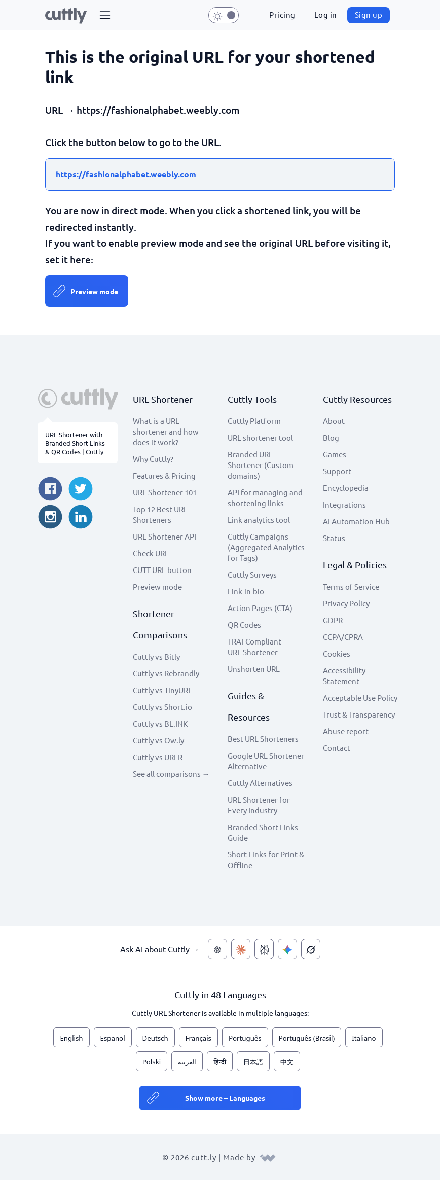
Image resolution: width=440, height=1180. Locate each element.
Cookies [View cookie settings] (336, 653)
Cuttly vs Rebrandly (166, 673)
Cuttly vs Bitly (156, 656)
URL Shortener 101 (165, 492)
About (334, 420)
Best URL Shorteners (263, 738)
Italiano (364, 1038)
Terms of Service (351, 586)
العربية (187, 1061)
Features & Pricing (164, 475)
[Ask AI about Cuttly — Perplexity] (264, 949)
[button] (105, 15)
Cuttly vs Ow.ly (158, 740)
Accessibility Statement (344, 675)
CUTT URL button (162, 570)
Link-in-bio (246, 591)
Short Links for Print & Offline (266, 859)
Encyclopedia (346, 487)
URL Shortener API (164, 536)
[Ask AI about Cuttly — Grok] (310, 949)
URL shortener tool (260, 437)
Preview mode (94, 291)
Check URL (151, 553)
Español (112, 1038)
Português (245, 1038)
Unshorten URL (254, 668)
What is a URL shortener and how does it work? (166, 431)
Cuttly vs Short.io (162, 706)
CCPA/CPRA (343, 636)
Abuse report (346, 731)
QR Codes (244, 624)
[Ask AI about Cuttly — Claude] (240, 949)
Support (337, 471)
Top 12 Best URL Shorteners (160, 514)
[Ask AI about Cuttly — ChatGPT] (217, 949)
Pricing (282, 14)
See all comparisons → (171, 773)
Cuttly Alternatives (260, 783)
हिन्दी (219, 1061)
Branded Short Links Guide (263, 832)
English (71, 1038)
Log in (325, 14)
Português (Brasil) (307, 1038)
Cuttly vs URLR (157, 757)
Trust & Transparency (359, 714)
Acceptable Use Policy (360, 697)
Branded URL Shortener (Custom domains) (261, 464)
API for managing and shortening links (265, 497)
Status (334, 538)
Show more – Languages (225, 1097)
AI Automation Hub (356, 521)
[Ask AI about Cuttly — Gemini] (287, 949)
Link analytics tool (259, 519)
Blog (331, 437)
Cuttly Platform (254, 420)
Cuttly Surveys (252, 574)
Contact (336, 748)
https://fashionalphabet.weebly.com (126, 174)
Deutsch (155, 1038)
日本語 (253, 1061)
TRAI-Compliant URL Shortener (254, 646)
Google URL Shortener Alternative (266, 760)
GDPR (333, 620)
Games (334, 454)
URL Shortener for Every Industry (259, 805)
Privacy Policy (346, 603)
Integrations (344, 504)
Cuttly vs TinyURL (162, 690)
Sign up (369, 14)
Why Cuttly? (153, 458)
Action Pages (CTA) (260, 608)
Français (198, 1038)
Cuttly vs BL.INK (160, 723)
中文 (287, 1061)
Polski (151, 1061)
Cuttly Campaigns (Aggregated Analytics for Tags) (266, 546)
